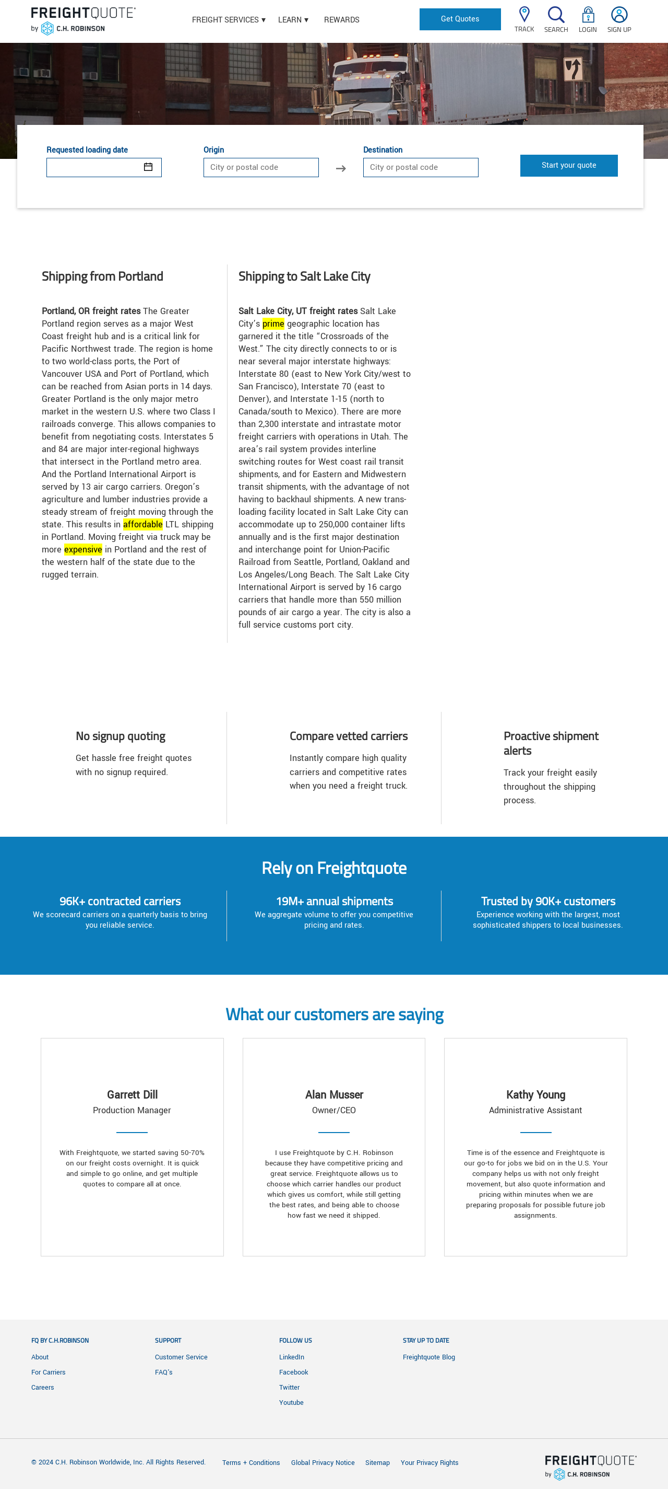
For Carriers (48, 1372)
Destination (382, 150)
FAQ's (164, 1372)
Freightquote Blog (429, 1357)
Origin (214, 150)
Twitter (289, 1387)
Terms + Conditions (251, 1463)
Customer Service (181, 1357)
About (40, 1357)
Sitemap (377, 1463)
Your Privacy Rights (430, 1463)
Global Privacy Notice (324, 1463)
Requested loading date (87, 150)
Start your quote (569, 165)
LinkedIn (291, 1357)
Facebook (293, 1372)
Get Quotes (460, 19)
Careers (42, 1387)
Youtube (291, 1402)
